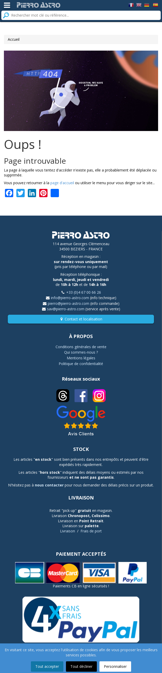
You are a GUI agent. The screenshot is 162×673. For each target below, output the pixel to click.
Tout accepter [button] (47, 666)
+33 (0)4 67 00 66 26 (83, 292)
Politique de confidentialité (81, 363)
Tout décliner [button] (81, 666)
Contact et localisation (83, 319)
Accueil (13, 39)
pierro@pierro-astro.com (68, 303)
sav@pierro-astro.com (65, 308)
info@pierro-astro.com (70, 297)
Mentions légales (81, 357)
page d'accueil (62, 182)
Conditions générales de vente (81, 346)
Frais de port (91, 530)
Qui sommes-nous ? (81, 352)
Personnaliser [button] (115, 666)
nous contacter (49, 485)
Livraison (67, 530)
